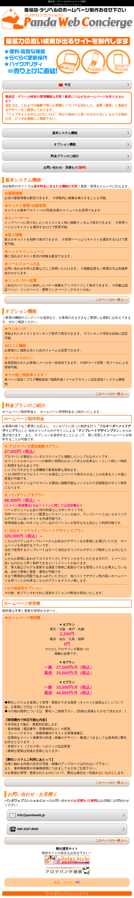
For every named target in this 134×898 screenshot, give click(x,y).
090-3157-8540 (23, 829)
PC (78, 882)
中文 (65, 85)
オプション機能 (65, 144)
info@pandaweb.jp (27, 815)
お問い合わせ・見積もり (64, 167)
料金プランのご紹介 (65, 156)
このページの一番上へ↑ (111, 300)
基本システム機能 (64, 133)
